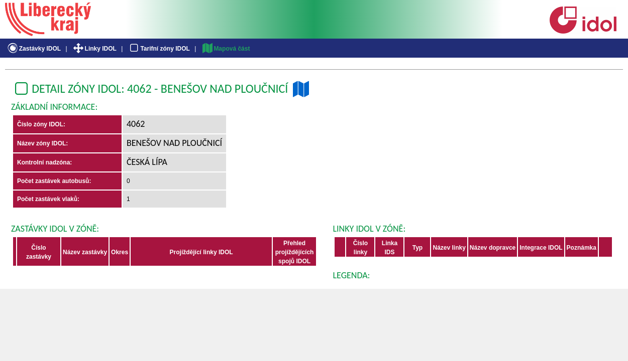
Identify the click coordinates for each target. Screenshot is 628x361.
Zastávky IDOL (33, 48)
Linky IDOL (94, 48)
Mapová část (225, 48)
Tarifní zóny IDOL (159, 48)
